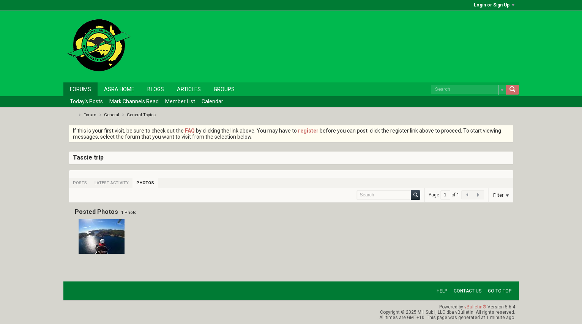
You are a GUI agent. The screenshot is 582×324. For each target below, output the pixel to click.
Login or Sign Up (494, 5)
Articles (189, 89)
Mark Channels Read (134, 101)
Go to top (499, 291)
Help (442, 291)
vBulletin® (475, 307)
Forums (80, 89)
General (111, 114)
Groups (224, 89)
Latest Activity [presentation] (112, 182)
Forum (90, 114)
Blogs (155, 89)
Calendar (212, 101)
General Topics (141, 114)
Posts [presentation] (80, 182)
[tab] (80, 183)
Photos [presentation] (145, 182)
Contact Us (467, 291)
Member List (180, 101)
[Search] (468, 89)
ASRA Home (119, 89)
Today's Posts (86, 101)
